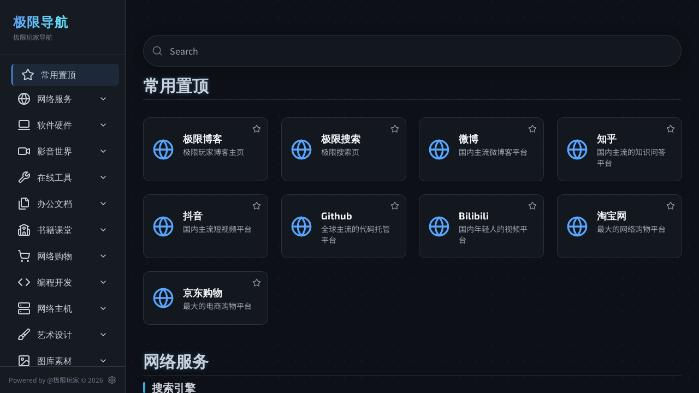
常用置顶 (48, 74)
